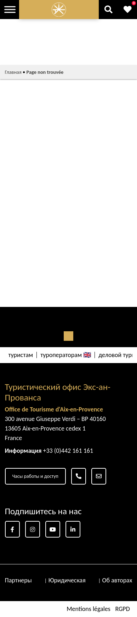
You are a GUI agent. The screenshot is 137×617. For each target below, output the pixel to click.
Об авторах (117, 580)
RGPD (122, 609)
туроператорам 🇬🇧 (65, 355)
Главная (13, 72)
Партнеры (18, 580)
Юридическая (67, 580)
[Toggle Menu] (10, 9)
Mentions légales (88, 609)
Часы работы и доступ (35, 476)
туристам (20, 355)
